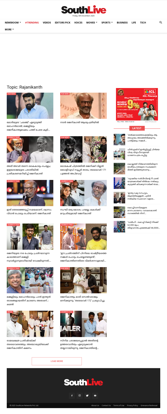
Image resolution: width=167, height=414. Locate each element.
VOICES (78, 22)
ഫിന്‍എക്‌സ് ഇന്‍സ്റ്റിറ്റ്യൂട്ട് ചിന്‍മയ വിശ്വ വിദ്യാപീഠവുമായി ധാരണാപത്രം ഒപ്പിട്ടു (143, 152)
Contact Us (106, 405)
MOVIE (10, 312)
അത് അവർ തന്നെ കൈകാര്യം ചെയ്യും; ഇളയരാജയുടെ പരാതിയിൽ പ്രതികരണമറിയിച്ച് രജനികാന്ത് (29, 170)
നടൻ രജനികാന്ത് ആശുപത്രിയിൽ (79, 122)
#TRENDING (32, 22)
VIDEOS (47, 22)
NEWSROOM (13, 22)
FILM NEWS (11, 94)
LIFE (134, 22)
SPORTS (107, 22)
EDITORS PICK (62, 22)
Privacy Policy (132, 405)
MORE (9, 29)
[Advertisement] (83, 58)
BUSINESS (122, 22)
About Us (95, 405)
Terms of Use (118, 405)
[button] (160, 22)
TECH (143, 22)
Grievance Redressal (149, 405)
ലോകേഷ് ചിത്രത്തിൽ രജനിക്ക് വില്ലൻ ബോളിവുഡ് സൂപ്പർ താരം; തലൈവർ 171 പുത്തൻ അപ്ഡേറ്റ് (83, 170)
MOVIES (91, 22)
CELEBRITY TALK (13, 137)
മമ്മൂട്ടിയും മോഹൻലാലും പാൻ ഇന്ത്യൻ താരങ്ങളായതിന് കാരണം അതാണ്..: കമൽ (29, 301)
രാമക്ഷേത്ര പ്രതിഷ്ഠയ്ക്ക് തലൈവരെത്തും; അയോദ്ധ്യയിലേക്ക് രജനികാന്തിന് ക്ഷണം (28, 344)
